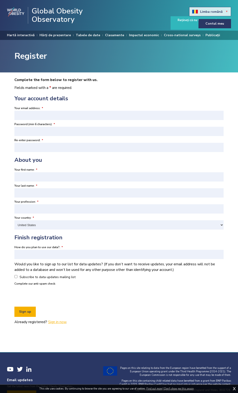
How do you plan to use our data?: (38, 247)
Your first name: (25, 170)
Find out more (154, 388)
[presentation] (49, 295)
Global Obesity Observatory (57, 15)
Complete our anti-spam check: (35, 284)
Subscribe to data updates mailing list (45, 277)
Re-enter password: (28, 140)
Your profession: (26, 202)
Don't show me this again (179, 388)
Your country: (24, 218)
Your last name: (25, 186)
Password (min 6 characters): (34, 124)
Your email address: (28, 108)
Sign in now (57, 322)
